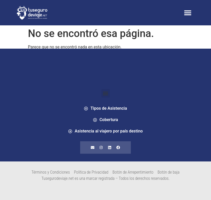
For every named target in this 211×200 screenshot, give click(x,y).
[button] (187, 13)
